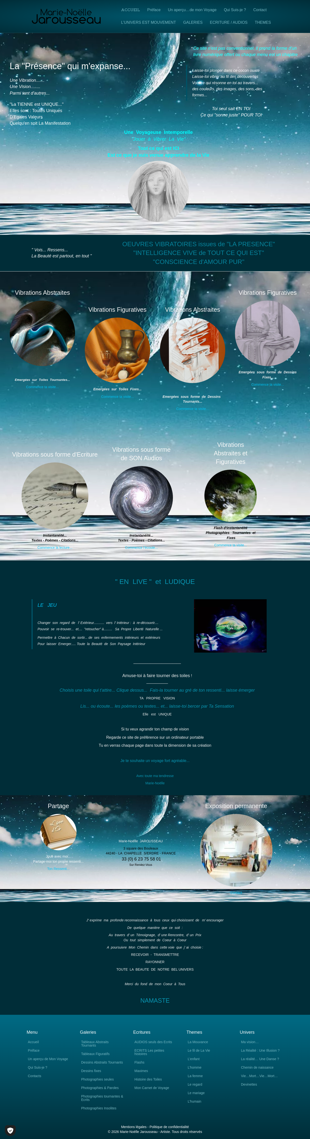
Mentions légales (134, 1127)
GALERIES (192, 22)
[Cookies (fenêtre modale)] (10, 1130)
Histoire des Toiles (148, 1079)
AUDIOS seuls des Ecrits (153, 1042)
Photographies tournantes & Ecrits (102, 1098)
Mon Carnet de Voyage (151, 1088)
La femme (195, 1076)
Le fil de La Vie (199, 1050)
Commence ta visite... (42, 387)
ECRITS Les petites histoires (149, 1052)
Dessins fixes (91, 1071)
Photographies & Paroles (100, 1088)
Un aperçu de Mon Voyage (48, 1059)
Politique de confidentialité (169, 1127)
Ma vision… (250, 1042)
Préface (154, 10)
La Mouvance (198, 1042)
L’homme (195, 1067)
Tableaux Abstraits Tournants (95, 1043)
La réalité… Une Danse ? (260, 1059)
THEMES (263, 22)
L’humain (194, 1101)
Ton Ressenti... (58, 869)
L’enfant (194, 1059)
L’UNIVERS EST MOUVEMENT (148, 22)
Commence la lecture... (55, 547)
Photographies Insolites (98, 1108)
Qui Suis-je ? (235, 10)
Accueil (130, 10)
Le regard (195, 1084)
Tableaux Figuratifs (95, 1054)
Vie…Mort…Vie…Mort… (259, 1076)
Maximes (141, 1071)
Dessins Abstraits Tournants (102, 1062)
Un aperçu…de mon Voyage (192, 10)
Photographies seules (97, 1079)
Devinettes (249, 1084)
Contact (260, 10)
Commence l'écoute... (141, 547)
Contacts (34, 1076)
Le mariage (196, 1093)
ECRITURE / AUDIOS (229, 22)
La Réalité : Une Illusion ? (260, 1050)
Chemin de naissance (257, 1067)
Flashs (139, 1062)
